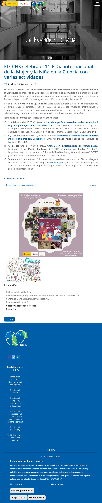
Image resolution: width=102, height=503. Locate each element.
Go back (9, 319)
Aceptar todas (18, 499)
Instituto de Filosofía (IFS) (18, 291)
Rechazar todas (36, 499)
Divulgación (10, 285)
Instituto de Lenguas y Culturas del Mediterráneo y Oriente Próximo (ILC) (42, 295)
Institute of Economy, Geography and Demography (15, 380)
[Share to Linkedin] (18, 357)
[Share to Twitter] (13, 357)
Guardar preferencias (22, 492)
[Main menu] (97, 3)
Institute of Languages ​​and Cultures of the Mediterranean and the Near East (15, 416)
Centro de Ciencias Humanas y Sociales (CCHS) (29, 298)
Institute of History (15, 391)
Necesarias (17, 485)
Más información (53, 480)
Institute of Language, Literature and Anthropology (15, 402)
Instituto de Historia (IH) (18, 302)
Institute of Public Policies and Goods (15, 438)
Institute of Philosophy (15, 428)
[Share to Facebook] (9, 357)
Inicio (51, 57)
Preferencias (59, 485)
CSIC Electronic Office (50, 456)
